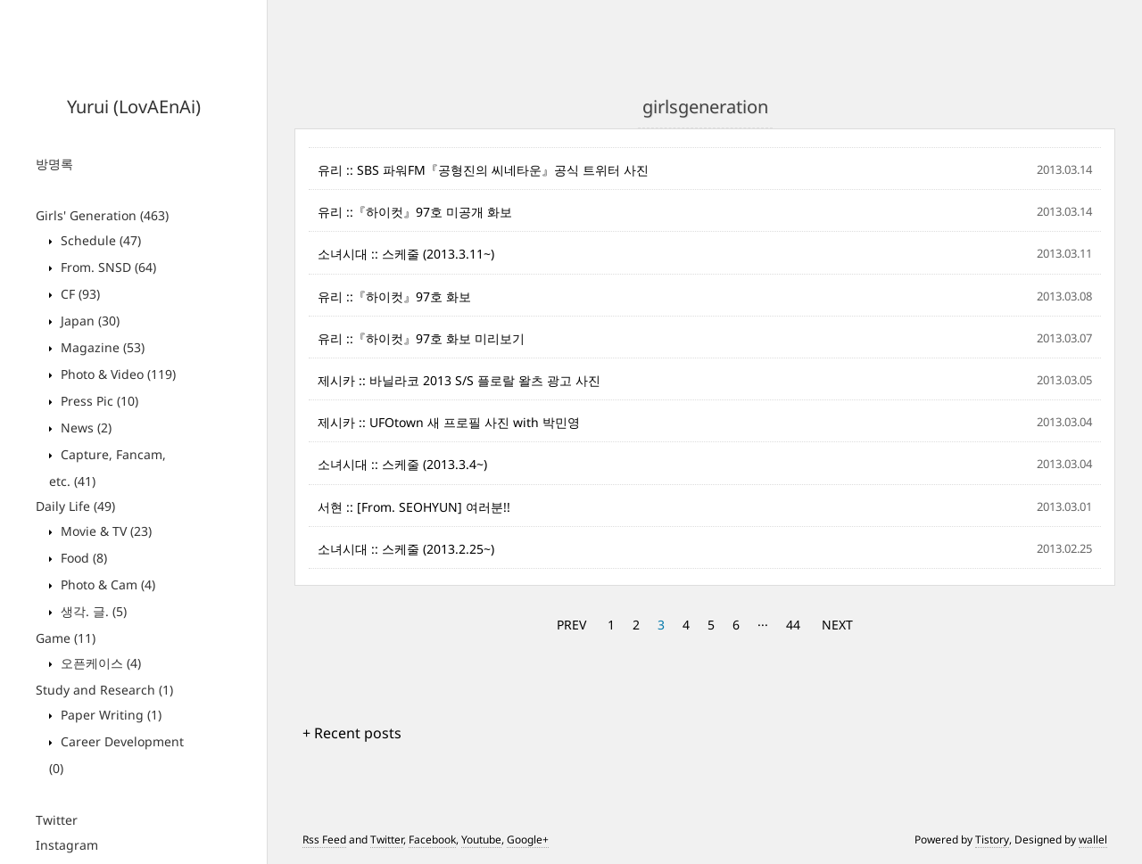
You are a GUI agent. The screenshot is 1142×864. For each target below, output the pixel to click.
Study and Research (104, 689)
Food (82, 557)
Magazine (101, 347)
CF (78, 293)
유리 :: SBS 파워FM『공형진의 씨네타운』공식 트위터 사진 (483, 169)
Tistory (992, 839)
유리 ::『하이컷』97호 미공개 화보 (415, 211)
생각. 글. (92, 611)
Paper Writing (109, 714)
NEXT (837, 624)
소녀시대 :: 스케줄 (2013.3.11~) (406, 253)
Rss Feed (324, 839)
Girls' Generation (102, 215)
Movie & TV (104, 531)
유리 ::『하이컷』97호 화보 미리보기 (421, 338)
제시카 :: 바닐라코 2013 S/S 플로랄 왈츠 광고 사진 (459, 380)
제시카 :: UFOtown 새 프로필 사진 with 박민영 (449, 422)
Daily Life (75, 506)
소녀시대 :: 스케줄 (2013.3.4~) (402, 464)
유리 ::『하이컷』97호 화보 (394, 296)
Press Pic (97, 400)
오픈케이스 (99, 662)
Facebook (432, 839)
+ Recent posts (351, 733)
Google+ (528, 839)
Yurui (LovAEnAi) (134, 107)
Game (65, 637)
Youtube (481, 839)
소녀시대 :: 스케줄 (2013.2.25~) (406, 548)
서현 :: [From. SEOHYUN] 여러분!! (414, 506)
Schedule (99, 240)
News (84, 427)
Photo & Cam (106, 584)
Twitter (57, 819)
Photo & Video (116, 374)
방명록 (54, 163)
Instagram (67, 844)
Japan (88, 320)
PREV (571, 624)
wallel (1093, 839)
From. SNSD (106, 267)
